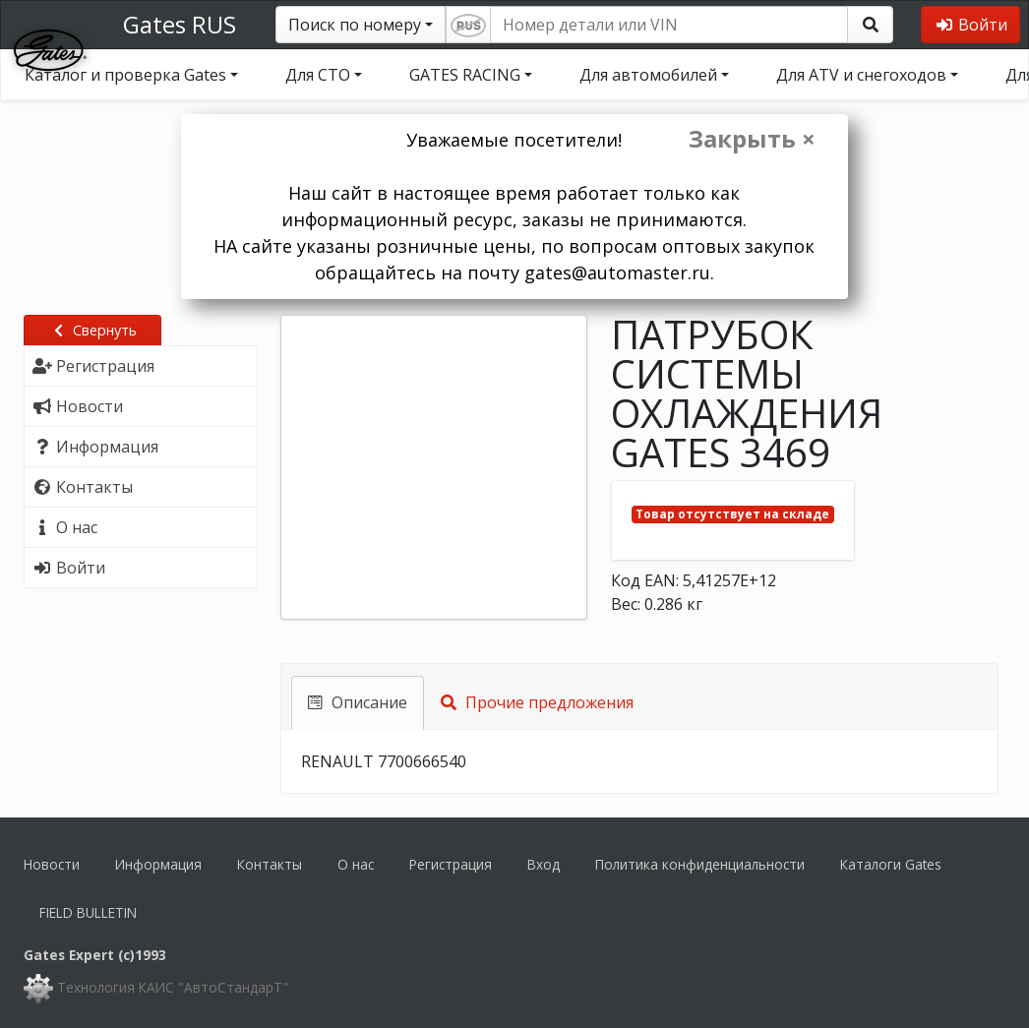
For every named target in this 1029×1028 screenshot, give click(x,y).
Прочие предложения (537, 702)
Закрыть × (752, 139)
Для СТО (317, 75)
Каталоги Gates (890, 864)
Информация (158, 864)
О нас (355, 864)
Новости (52, 864)
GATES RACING (464, 75)
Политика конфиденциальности (700, 864)
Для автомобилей (648, 75)
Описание (358, 702)
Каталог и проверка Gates (125, 75)
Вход (543, 864)
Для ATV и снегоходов (861, 75)
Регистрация (450, 864)
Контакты (269, 864)
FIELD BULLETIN (88, 912)
